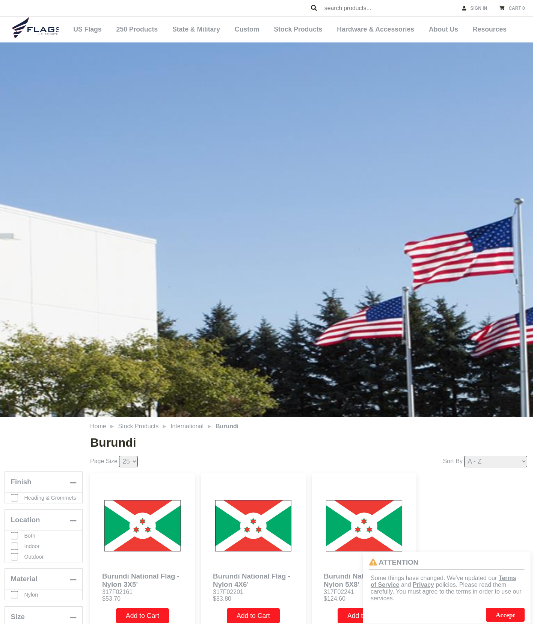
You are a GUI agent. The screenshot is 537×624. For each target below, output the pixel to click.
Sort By (452, 459)
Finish (21, 483)
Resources (493, 28)
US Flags (118, 28)
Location (25, 525)
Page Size (104, 459)
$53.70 (111, 597)
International (187, 424)
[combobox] (390, 8)
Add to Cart (142, 614)
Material (24, 584)
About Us (451, 28)
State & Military (219, 28)
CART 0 (516, 8)
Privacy (423, 585)
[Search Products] (314, 8)
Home (98, 424)
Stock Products (313, 28)
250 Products (163, 28)
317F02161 (117, 590)
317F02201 (228, 590)
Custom (265, 28)
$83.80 (222, 597)
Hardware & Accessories (387, 28)
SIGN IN (479, 8)
